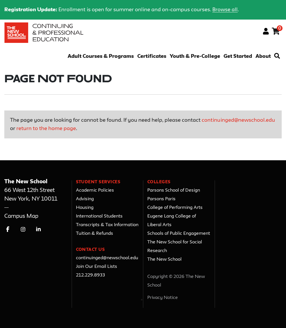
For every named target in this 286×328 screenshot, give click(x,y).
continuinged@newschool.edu (238, 120)
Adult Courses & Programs (101, 56)
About (263, 56)
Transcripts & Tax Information (107, 225)
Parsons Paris (161, 199)
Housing (85, 208)
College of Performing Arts (175, 208)
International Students (99, 216)
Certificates (151, 56)
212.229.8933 (90, 275)
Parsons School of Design (173, 190)
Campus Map (21, 216)
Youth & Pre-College (195, 56)
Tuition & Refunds (94, 234)
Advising (85, 199)
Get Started (238, 56)
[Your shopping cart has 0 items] (276, 32)
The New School (164, 260)
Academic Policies (95, 190)
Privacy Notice (162, 298)
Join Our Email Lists (96, 267)
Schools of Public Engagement (178, 234)
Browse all (225, 9)
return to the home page (46, 128)
